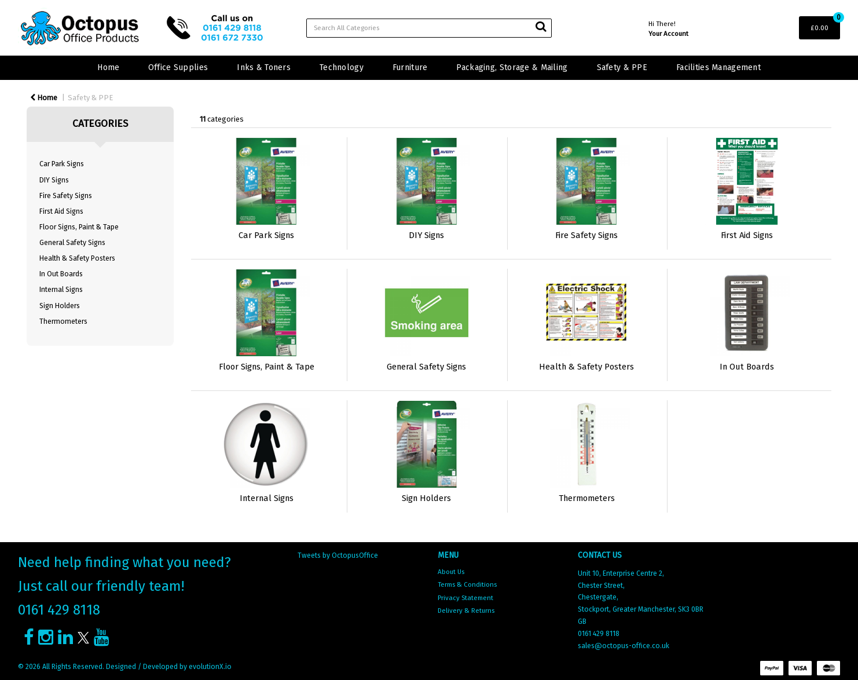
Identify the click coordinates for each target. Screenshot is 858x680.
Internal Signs (61, 290)
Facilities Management (718, 67)
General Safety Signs (72, 243)
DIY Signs (54, 180)
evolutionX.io (210, 667)
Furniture (410, 67)
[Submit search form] (540, 26)
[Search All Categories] (428, 28)
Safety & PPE (622, 67)
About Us (451, 572)
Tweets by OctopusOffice (338, 555)
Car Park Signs (61, 164)
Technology (342, 67)
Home (108, 67)
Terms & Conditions (467, 584)
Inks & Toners (264, 67)
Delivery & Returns (466, 610)
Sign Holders (59, 306)
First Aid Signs (61, 211)
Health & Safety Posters (77, 258)
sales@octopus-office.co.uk (623, 646)
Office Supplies (178, 67)
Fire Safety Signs (65, 196)
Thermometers (63, 321)
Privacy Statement (465, 598)
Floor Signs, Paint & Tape (79, 227)
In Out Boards (61, 274)
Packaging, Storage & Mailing (511, 67)
